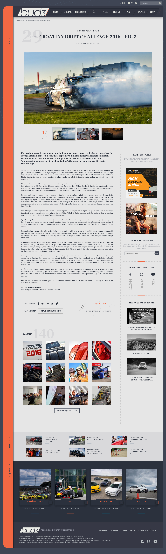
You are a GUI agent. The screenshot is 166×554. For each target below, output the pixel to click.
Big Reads (117, 11)
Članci (56, 11)
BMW (126, 159)
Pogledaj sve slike (67, 410)
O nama (122, 3)
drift (132, 162)
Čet (94, 11)
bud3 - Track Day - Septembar (98, 311)
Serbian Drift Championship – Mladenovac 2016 (94, 452)
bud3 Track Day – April (141, 508)
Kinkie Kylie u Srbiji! (70, 508)
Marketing (129, 530)
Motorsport (81, 11)
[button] (159, 3)
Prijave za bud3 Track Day (106, 508)
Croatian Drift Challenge (147, 159)
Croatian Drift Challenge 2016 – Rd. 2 (138, 452)
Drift (96, 31)
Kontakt (115, 530)
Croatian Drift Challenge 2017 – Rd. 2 (138, 440)
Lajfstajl (68, 11)
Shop (152, 11)
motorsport (141, 162)
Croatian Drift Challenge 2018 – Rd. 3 (96, 440)
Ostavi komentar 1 (50, 311)
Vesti (129, 11)
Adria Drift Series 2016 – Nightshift (52, 452)
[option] (64, 134)
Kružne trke (35, 501)
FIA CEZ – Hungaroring (34, 508)
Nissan (150, 162)
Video (105, 11)
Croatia (132, 159)
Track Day (141, 11)
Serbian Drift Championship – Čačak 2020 (51, 440)
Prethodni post (98, 304)
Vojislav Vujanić (92, 44)
